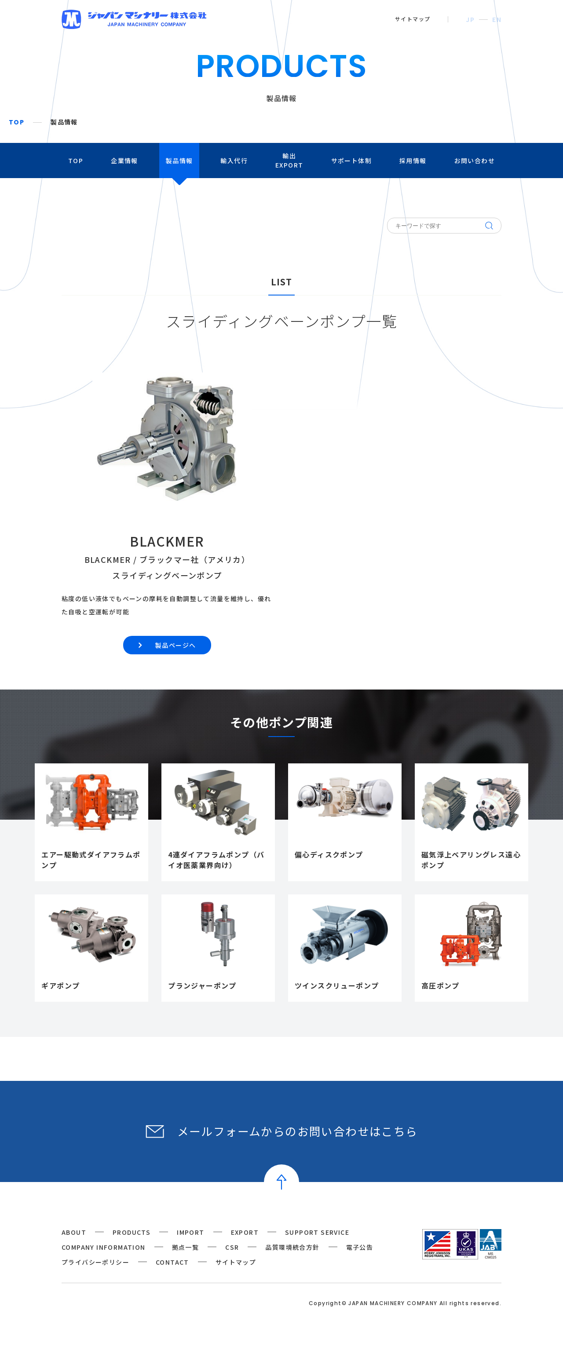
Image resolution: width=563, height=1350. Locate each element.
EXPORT (245, 1232)
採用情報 (413, 160)
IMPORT (190, 1232)
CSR (232, 1247)
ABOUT (74, 1232)
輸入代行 (234, 160)
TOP (16, 122)
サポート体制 (351, 160)
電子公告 (359, 1247)
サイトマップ (412, 19)
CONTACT (172, 1262)
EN (496, 19)
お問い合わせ (474, 160)
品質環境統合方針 (292, 1247)
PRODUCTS (131, 1232)
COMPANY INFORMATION (104, 1247)
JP (470, 19)
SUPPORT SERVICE (317, 1232)
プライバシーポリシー (95, 1262)
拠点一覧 (185, 1247)
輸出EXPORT (289, 160)
